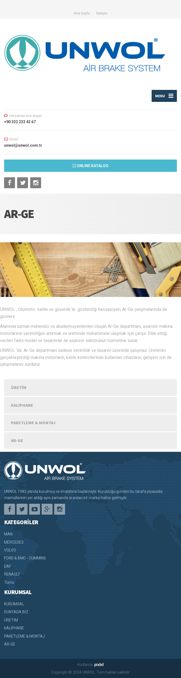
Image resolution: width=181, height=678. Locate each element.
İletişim (102, 13)
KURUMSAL (14, 604)
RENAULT (12, 574)
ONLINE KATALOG (90, 166)
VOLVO (10, 550)
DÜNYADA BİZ (16, 612)
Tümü (9, 582)
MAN (8, 534)
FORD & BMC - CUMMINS (25, 558)
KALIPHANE (22, 405)
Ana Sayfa (82, 13)
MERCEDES (14, 542)
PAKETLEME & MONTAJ (33, 422)
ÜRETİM (18, 387)
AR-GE (17, 440)
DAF (7, 566)
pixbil (99, 664)
